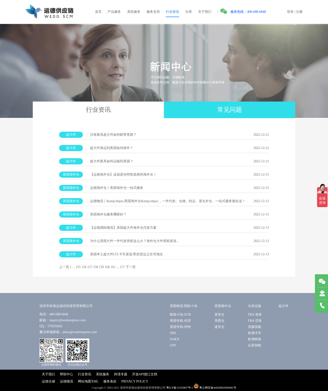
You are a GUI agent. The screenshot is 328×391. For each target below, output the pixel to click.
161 (113, 267)
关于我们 (204, 12)
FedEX (174, 339)
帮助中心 (66, 374)
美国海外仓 (222, 306)
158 (95, 267)
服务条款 (110, 381)
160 (107, 267)
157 (89, 267)
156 (83, 267)
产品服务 (114, 12)
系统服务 (133, 12)
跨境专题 (120, 374)
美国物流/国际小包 (183, 306)
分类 (188, 12)
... (73, 267)
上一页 (64, 267)
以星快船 (254, 345)
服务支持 (153, 12)
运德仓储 (48, 381)
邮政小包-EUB (180, 314)
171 (122, 267)
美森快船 (254, 327)
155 (78, 267)
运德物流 (66, 381)
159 (101, 267)
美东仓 (219, 314)
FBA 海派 (255, 314)
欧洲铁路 (254, 339)
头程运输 (254, 306)
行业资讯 (172, 12)
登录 (290, 12)
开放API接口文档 (144, 374)
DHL (173, 333)
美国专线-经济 (180, 320)
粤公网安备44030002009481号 (217, 387)
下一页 (131, 267)
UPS (173, 345)
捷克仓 (219, 327)
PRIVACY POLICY (134, 381)
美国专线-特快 (180, 327)
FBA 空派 (255, 320)
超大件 (284, 306)
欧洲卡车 (254, 333)
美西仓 (219, 320)
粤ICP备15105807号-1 (179, 387)
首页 (98, 12)
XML (95, 381)
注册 (299, 12)
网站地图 (84, 381)
